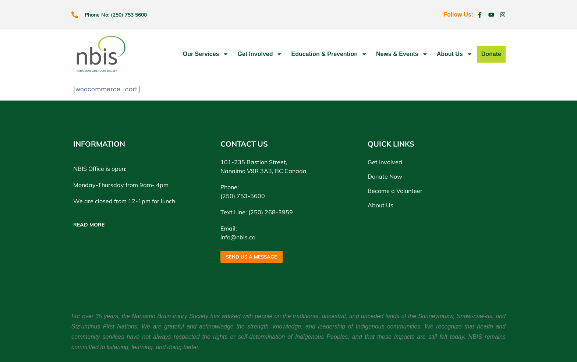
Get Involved (259, 54)
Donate (491, 54)
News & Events (402, 54)
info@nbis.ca (238, 237)
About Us (454, 54)
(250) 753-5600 (242, 196)
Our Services (206, 54)
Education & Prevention (329, 54)
